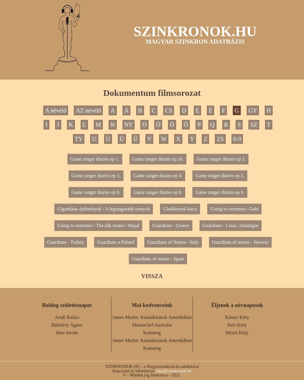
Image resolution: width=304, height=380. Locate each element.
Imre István (67, 332)
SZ (253, 124)
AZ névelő (88, 110)
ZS (220, 139)
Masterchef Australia (152, 324)
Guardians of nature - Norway (240, 242)
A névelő (55, 110)
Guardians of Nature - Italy (173, 242)
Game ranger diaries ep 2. (221, 159)
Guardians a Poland (115, 242)
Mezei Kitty (237, 332)
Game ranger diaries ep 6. (96, 192)
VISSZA (152, 276)
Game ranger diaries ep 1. (94, 159)
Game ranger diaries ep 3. (96, 175)
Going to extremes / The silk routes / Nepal (98, 225)
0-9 (237, 139)
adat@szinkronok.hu (173, 370)
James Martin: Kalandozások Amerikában (152, 317)
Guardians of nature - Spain (158, 258)
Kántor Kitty (237, 317)
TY (79, 139)
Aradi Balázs (67, 317)
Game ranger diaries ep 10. (158, 159)
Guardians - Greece (170, 225)
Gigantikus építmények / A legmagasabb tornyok (103, 208)
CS (168, 110)
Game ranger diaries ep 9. (219, 192)
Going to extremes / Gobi (234, 208)
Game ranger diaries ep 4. (158, 175)
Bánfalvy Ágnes (67, 324)
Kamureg (152, 332)
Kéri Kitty (237, 324)
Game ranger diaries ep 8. (158, 192)
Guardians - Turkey (65, 242)
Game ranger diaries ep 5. (219, 175)
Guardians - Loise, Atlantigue (230, 225)
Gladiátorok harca (180, 208)
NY (128, 124)
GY (252, 110)
